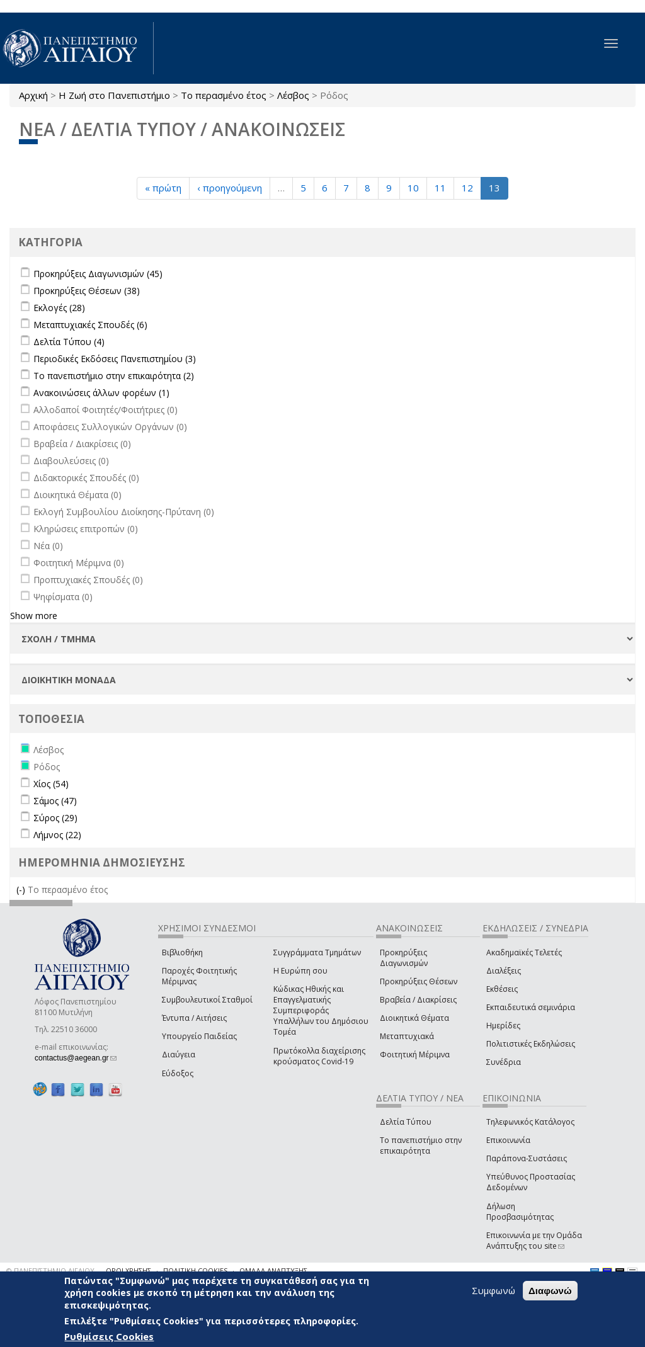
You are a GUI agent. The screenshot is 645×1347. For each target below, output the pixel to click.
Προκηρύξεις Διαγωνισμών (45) (98, 274)
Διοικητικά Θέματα (414, 1018)
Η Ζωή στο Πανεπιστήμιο (114, 95)
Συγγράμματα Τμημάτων (317, 952)
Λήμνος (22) (57, 835)
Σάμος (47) (55, 801)
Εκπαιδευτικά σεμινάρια (530, 1007)
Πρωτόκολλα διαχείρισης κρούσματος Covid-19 (319, 1056)
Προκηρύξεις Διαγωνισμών (404, 958)
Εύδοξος (177, 1073)
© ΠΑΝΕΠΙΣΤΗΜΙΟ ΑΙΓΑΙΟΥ (50, 1270)
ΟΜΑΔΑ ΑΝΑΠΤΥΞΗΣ (273, 1270)
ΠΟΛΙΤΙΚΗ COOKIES (195, 1270)
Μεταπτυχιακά (407, 1036)
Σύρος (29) (55, 818)
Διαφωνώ (550, 1291)
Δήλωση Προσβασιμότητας (520, 1211)
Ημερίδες (503, 1025)
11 (440, 187)
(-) (22, 889)
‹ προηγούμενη (229, 187)
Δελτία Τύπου (405, 1122)
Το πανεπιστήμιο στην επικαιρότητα (421, 1145)
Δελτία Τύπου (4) (69, 342)
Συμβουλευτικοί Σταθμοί (207, 999)
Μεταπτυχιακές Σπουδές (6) (90, 325)
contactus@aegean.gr (76, 1058)
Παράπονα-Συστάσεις (526, 1158)
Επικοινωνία (508, 1140)
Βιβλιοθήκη (182, 952)
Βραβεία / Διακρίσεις (418, 999)
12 (467, 187)
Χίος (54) (51, 784)
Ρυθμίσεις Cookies (109, 1337)
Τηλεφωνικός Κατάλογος (530, 1122)
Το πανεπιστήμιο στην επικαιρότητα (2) (113, 376)
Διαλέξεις (503, 970)
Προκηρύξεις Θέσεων (418, 981)
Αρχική (33, 95)
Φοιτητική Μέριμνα (415, 1054)
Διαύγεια (178, 1054)
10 (413, 187)
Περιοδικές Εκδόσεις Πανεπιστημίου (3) (114, 359)
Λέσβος (293, 95)
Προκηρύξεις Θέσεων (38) (86, 291)
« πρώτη (163, 187)
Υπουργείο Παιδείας (199, 1036)
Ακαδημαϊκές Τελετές (524, 952)
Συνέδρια (503, 1062)
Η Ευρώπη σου (300, 970)
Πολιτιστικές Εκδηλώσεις (530, 1043)
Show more (33, 616)
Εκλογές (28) (59, 308)
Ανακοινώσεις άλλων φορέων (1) (101, 393)
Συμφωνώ (493, 1291)
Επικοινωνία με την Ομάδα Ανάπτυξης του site (534, 1240)
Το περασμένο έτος (223, 95)
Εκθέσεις (502, 989)
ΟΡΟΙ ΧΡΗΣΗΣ (128, 1270)
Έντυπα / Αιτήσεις (194, 1018)
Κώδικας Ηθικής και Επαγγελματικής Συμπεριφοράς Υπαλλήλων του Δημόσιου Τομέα (320, 1011)
